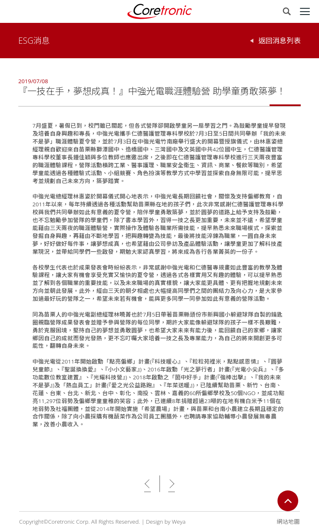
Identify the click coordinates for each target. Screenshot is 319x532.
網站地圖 (288, 521)
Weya (179, 521)
